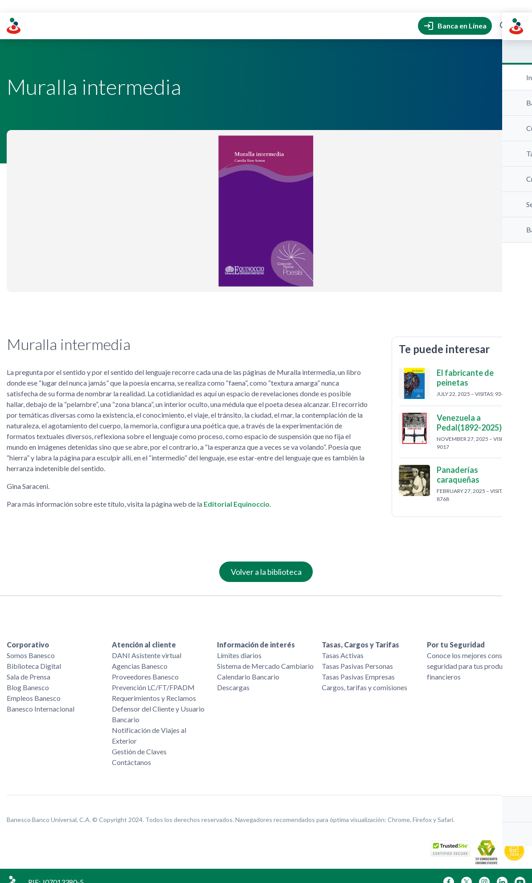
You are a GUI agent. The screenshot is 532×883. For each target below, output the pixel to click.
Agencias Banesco (140, 653)
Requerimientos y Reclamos (154, 685)
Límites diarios (239, 643)
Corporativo (28, 632)
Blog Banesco (28, 675)
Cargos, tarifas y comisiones (364, 675)
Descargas (233, 675)
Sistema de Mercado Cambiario (265, 653)
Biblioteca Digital (34, 653)
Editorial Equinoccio (237, 491)
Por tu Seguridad (456, 632)
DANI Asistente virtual (146, 643)
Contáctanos (131, 749)
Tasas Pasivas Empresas (358, 664)
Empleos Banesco (34, 685)
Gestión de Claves (139, 739)
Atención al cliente (144, 632)
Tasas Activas (343, 643)
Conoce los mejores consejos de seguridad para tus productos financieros (475, 653)
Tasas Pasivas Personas (357, 653)
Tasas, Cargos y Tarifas (360, 632)
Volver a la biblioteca (266, 559)
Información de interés (256, 632)
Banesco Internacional (40, 696)
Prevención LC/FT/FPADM (153, 675)
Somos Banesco (31, 643)
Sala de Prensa (28, 664)
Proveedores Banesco (145, 664)
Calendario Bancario (248, 664)
